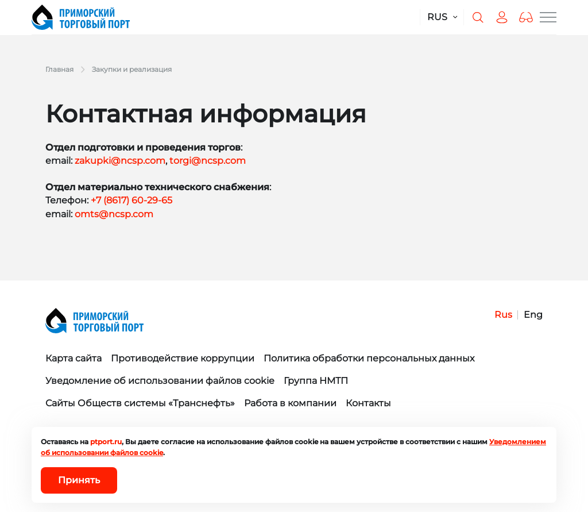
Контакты (368, 403)
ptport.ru (106, 441)
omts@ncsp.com (114, 214)
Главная (59, 69)
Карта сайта (73, 358)
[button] (526, 17)
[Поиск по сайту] (477, 17)
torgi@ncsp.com (207, 160)
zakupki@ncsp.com (120, 160)
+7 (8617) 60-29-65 (131, 200)
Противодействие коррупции (182, 358)
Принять (79, 480)
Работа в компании (290, 403)
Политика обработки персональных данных (369, 358)
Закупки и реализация (132, 69)
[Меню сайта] (548, 17)
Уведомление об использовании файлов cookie (159, 380)
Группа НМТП (316, 380)
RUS (437, 16)
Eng (533, 314)
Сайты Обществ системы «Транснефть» (140, 403)
